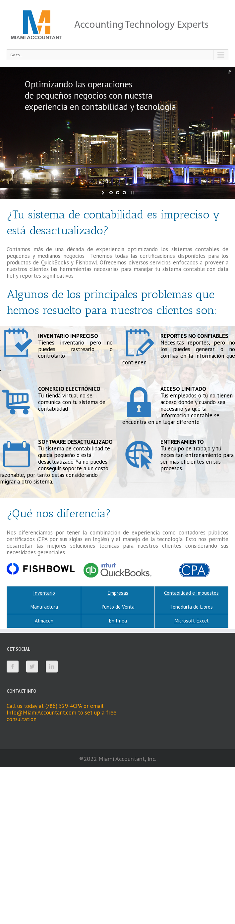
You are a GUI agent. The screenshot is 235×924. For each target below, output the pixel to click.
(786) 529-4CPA (63, 706)
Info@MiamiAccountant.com (41, 712)
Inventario (44, 593)
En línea (118, 621)
